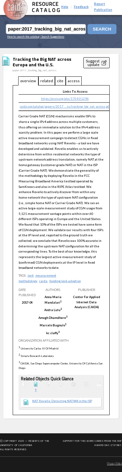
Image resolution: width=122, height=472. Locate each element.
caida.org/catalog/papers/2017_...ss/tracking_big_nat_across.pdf (65, 106)
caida (43, 281)
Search (102, 29)
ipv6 (31, 275)
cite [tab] (60, 81)
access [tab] (74, 81)
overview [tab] (28, 81)
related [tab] (46, 81)
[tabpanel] (61, 250)
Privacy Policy (114, 463)
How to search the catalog (23, 36)
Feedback (81, 7)
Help (64, 7)
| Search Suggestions (52, 36)
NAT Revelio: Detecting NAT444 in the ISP (62, 401)
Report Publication (103, 7)
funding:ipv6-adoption (65, 281)
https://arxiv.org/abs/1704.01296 (65, 98)
